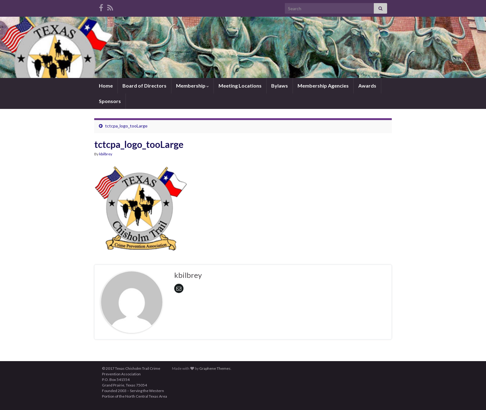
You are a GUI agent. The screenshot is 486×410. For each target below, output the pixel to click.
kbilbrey (105, 154)
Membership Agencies (323, 85)
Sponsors (110, 101)
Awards (367, 85)
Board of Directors (144, 85)
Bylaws (279, 85)
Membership (192, 85)
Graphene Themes (215, 368)
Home (106, 85)
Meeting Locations (240, 85)
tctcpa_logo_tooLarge (126, 125)
